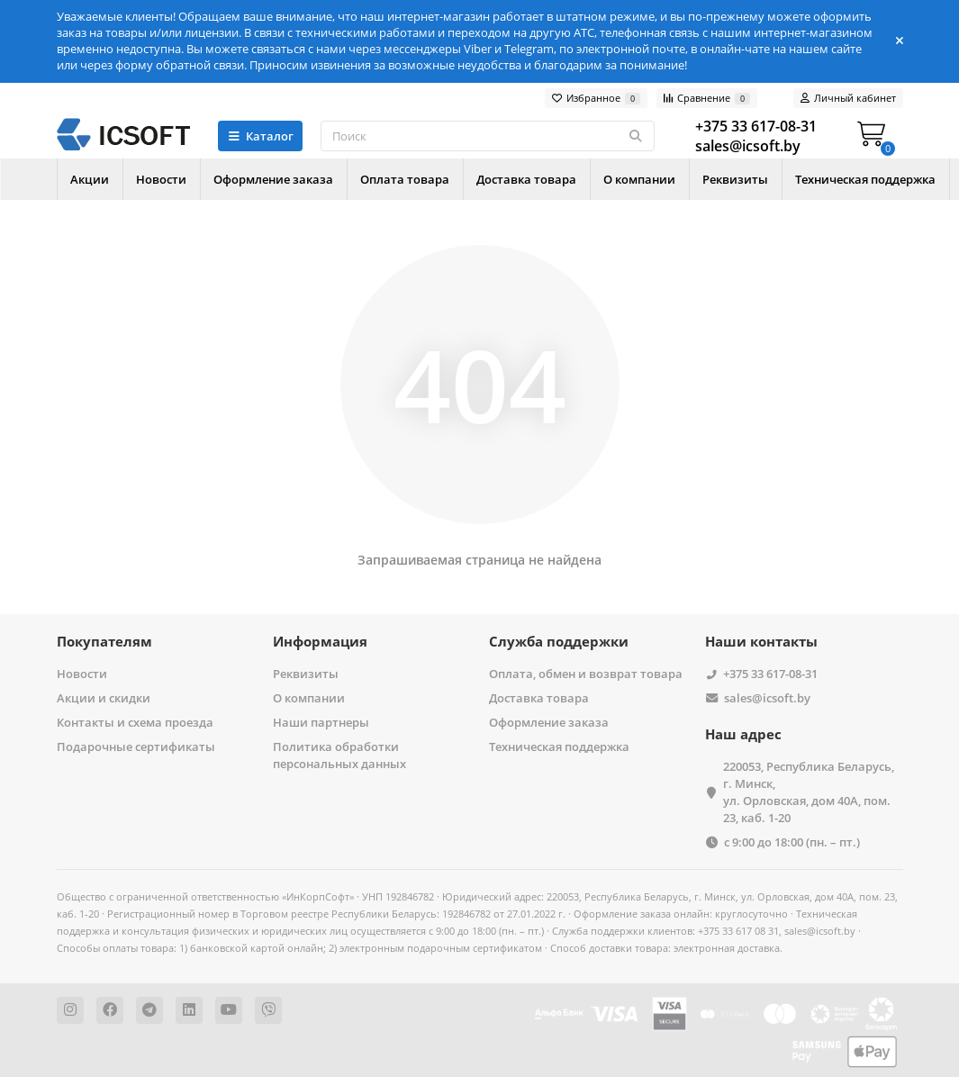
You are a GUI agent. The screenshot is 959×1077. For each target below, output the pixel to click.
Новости (177, 179)
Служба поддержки (559, 641)
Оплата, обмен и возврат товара (586, 673)
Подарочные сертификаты (136, 746)
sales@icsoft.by (767, 698)
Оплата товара (442, 179)
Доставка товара (575, 179)
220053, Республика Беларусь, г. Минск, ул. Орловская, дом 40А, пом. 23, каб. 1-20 (808, 792)
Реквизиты (805, 179)
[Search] (487, 136)
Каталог (260, 136)
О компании (699, 179)
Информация (320, 641)
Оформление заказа (300, 179)
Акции (95, 179)
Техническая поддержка (559, 746)
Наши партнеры (321, 722)
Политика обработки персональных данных (339, 755)
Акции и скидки (103, 698)
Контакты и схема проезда (135, 722)
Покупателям (104, 641)
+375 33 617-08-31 (770, 673)
